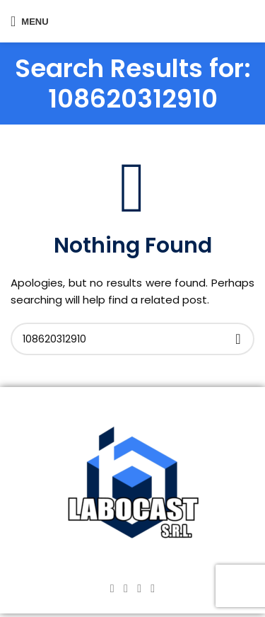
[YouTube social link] (139, 588)
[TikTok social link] (153, 588)
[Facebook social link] (112, 588)
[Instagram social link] (125, 588)
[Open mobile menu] (30, 21)
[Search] (132, 339)
